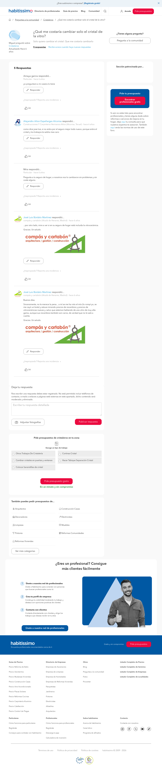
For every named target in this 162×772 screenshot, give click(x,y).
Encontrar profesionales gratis (130, 101)
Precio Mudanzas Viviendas (20, 677)
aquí (124, 122)
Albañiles (50, 706)
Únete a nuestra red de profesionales (45, 628)
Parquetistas (50, 687)
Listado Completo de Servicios (133, 667)
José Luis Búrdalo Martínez (37, 217)
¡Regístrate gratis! (92, 3)
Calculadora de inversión (56, 738)
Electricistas (50, 701)
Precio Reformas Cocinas (19, 697)
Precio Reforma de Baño (18, 667)
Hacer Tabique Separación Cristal (77, 460)
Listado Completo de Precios (132, 662)
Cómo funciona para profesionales (60, 723)
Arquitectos (50, 711)
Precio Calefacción (16, 706)
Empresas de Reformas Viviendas (59, 682)
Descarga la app (52, 733)
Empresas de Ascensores (56, 667)
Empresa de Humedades (56, 677)
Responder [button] (33, 90)
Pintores (49, 697)
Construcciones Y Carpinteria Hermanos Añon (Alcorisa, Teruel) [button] (52, 125)
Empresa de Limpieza (54, 672)
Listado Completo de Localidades (134, 677)
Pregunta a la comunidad (130, 41)
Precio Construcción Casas (19, 682)
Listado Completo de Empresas (133, 672)
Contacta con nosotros (129, 723)
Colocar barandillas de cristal (29, 467)
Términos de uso (45, 751)
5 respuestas (39, 47)
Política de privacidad (67, 751)
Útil (28, 108)
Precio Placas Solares (17, 692)
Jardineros (50, 692)
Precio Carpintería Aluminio (20, 701)
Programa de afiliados (92, 733)
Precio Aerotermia (16, 672)
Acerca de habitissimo (92, 723)
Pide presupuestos (143, 11)
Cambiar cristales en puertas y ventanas (34, 460)
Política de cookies (89, 751)
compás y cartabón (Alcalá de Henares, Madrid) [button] (45, 221)
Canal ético (87, 728)
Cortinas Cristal (69, 454)
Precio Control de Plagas (19, 711)
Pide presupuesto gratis (56, 481)
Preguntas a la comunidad (27, 20)
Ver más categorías (25, 551)
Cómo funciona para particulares (22, 723)
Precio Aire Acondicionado (20, 687)
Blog (85, 667)
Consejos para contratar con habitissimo (25, 733)
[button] (14, 35)
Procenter (87, 682)
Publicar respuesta (88, 422)
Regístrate (13, 728)
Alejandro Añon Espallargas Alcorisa (42, 121)
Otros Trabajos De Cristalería (29, 454)
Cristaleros (48, 20)
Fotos (85, 677)
